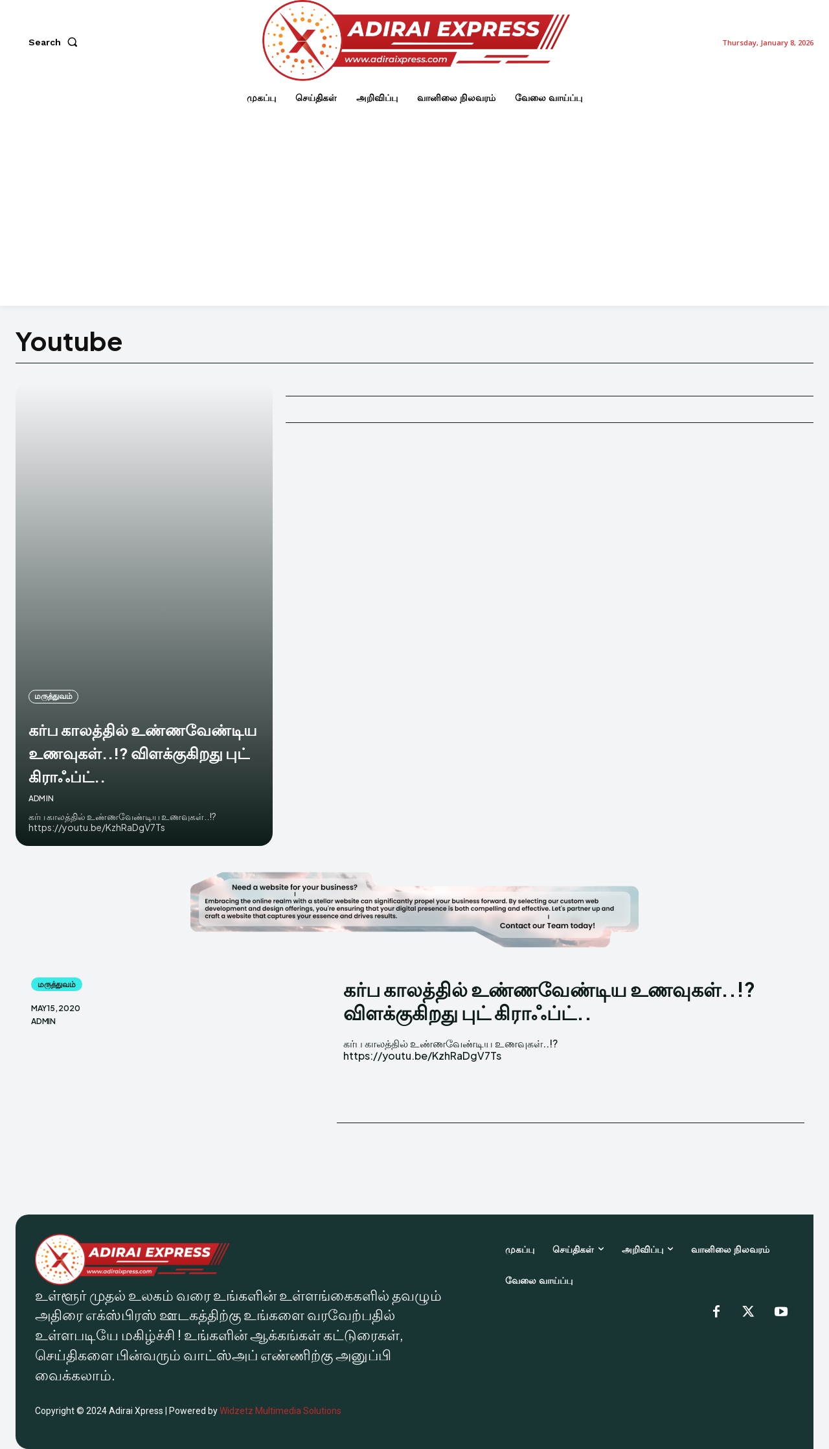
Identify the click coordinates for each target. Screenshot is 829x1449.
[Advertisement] (414, 208)
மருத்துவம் (53, 649)
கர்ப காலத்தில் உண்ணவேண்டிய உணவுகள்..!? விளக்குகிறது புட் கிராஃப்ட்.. (106, 728)
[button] (55, 42)
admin (41, 798)
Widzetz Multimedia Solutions (280, 1411)
